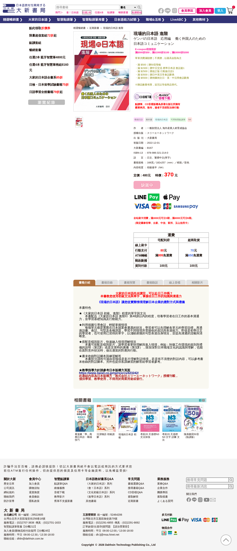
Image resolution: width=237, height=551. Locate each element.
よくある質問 (165, 500)
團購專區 (162, 492)
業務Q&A (162, 483)
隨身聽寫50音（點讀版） (191, 435)
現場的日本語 (161, 119)
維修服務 (59, 487)
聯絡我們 (9, 496)
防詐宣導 (9, 500)
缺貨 (147, 185)
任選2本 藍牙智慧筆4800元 (47, 57)
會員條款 (34, 496)
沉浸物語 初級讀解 (106, 435)
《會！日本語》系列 (97, 487)
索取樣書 (162, 496)
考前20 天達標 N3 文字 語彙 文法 (171, 437)
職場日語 (138, 119)
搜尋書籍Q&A (136, 487)
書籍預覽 (129, 282)
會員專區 (187, 10)
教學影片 (59, 496)
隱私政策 (34, 500)
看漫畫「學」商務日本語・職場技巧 (83, 437)
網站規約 (9, 492)
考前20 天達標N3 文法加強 (149, 435)
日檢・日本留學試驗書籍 (49, 84)
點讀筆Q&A (61, 483)
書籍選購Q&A (136, 483)
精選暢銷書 (79, 28)
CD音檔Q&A (135, 492)
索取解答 (133, 496)
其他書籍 (91, 500)
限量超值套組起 (43, 35)
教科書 (149, 119)
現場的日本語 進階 (113, 28)
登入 (220, 10)
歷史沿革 (9, 483)
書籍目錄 (107, 282)
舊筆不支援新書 (63, 500)
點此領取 (39, 28)
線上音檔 (174, 282)
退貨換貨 (34, 492)
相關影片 (197, 282)
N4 (189, 119)
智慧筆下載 (162, 97)
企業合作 (162, 487)
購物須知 (34, 487)
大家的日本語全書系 (46, 77)
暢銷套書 (35, 50)
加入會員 (205, 10)
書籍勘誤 (152, 282)
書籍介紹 (84, 282)
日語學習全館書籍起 (46, 92)
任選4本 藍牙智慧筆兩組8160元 (48, 67)
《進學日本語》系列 (97, 496)
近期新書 (94, 28)
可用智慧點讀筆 (178, 119)
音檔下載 (59, 492)
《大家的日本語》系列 (99, 483)
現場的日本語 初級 (127, 436)
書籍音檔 (143, 97)
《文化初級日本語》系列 (100, 492)
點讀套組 (35, 42)
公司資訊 (9, 487)
